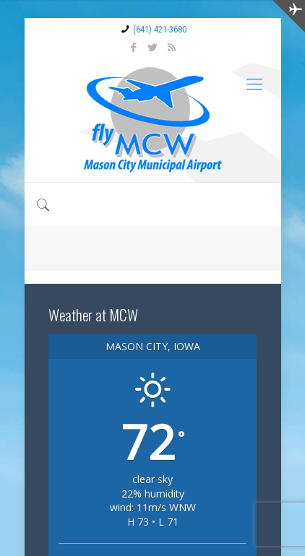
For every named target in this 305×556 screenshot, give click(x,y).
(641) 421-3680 (159, 29)
